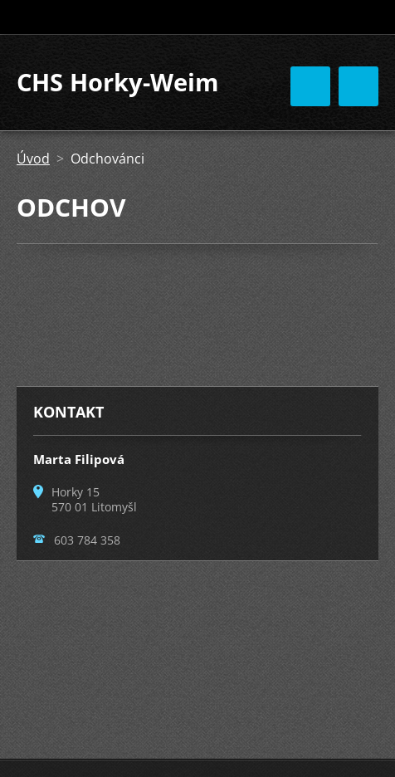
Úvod (33, 158)
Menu (358, 86)
